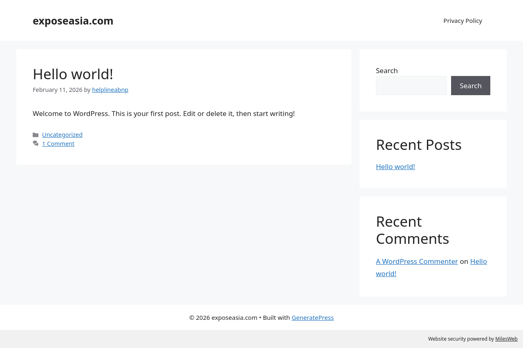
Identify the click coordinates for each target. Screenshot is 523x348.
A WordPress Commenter (417, 261)
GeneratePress (313, 317)
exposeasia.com (73, 20)
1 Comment (58, 143)
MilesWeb (506, 338)
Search (387, 70)
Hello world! (73, 73)
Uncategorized (62, 134)
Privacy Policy (462, 20)
